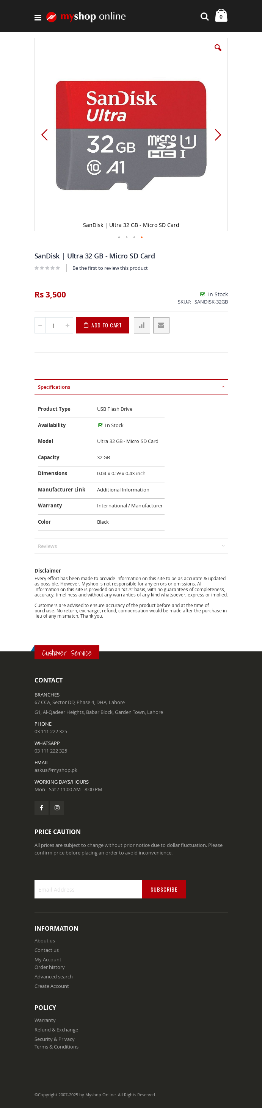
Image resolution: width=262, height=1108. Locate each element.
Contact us (47, 950)
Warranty (45, 1020)
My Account (48, 959)
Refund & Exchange (56, 1029)
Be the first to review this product (110, 267)
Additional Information (123, 489)
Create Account (52, 986)
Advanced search (54, 976)
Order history (50, 967)
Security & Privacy (55, 1039)
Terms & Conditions (56, 1046)
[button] (218, 53)
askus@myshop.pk (56, 770)
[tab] (131, 386)
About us (45, 940)
